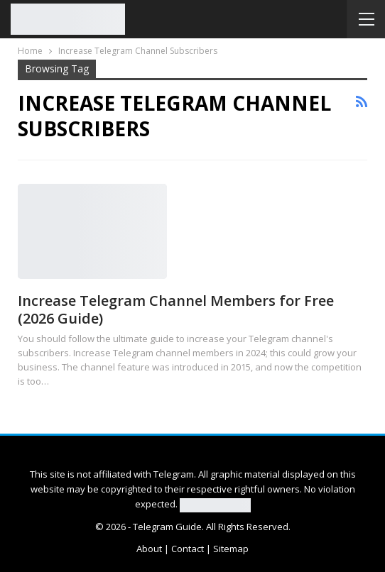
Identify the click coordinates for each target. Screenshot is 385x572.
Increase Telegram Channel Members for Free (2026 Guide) (176, 309)
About (149, 548)
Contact (187, 548)
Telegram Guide (167, 526)
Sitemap (231, 548)
